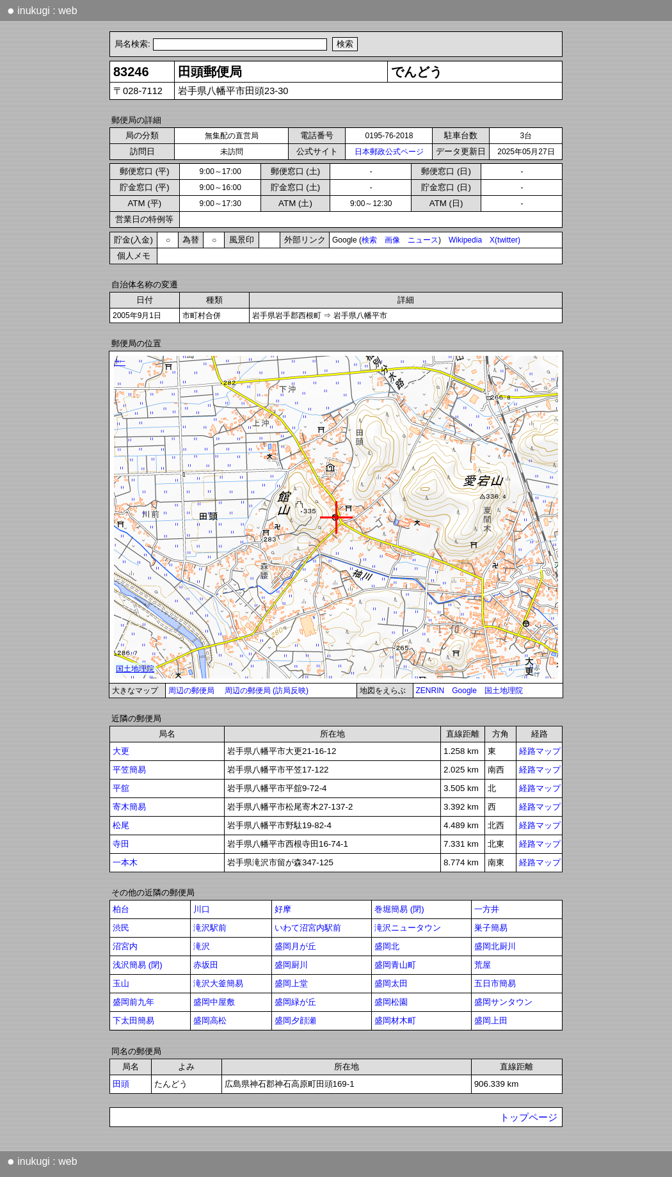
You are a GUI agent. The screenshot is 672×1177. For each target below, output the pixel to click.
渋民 (121, 928)
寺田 (121, 844)
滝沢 (201, 946)
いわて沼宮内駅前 (308, 928)
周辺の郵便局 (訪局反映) (266, 690)
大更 (121, 751)
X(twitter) (505, 240)
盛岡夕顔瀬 (295, 1020)
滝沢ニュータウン (407, 928)
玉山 (121, 983)
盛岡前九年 (133, 1002)
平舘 (121, 788)
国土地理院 (503, 690)
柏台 (121, 909)
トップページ (528, 1117)
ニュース (423, 240)
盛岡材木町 (395, 1020)
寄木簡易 (129, 807)
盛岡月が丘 (295, 946)
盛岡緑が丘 (295, 1002)
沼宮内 (125, 946)
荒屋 (482, 965)
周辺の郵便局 (191, 690)
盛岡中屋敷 (214, 1002)
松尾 (121, 825)
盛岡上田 (491, 1020)
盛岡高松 (210, 1020)
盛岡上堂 (291, 983)
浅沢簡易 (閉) (138, 965)
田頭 (121, 1084)
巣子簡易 (491, 928)
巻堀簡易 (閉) (399, 909)
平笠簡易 (129, 769)
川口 (201, 909)
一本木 (125, 862)
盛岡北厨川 (495, 946)
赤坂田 (205, 965)
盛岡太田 (391, 983)
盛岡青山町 (395, 965)
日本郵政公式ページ (389, 151)
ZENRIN (430, 690)
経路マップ (540, 751)
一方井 (486, 909)
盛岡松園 (391, 1002)
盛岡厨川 (291, 965)
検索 (369, 240)
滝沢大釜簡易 (218, 983)
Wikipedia (465, 240)
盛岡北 (386, 946)
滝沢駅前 (210, 928)
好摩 (283, 909)
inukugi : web (42, 10)
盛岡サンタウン (503, 1002)
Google (464, 690)
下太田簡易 (133, 1020)
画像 (392, 240)
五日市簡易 (495, 983)
